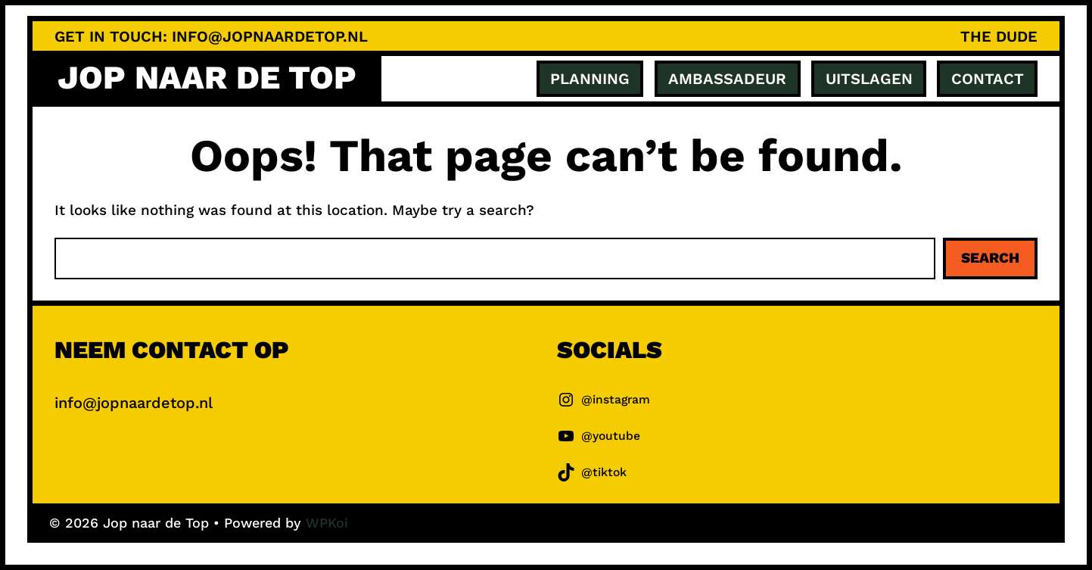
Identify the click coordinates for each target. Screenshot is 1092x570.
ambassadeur (727, 79)
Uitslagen (869, 79)
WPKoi (327, 523)
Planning (590, 79)
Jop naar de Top (207, 77)
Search (990, 257)
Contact (987, 79)
